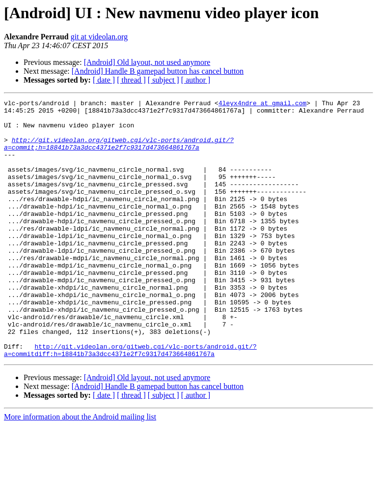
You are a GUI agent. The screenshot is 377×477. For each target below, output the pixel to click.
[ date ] (104, 80)
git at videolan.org (99, 36)
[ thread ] (131, 80)
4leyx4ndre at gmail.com (262, 104)
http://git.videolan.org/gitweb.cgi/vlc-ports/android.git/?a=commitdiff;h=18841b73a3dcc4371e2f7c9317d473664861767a (130, 401)
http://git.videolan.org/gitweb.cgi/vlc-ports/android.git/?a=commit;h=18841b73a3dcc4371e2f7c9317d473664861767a (119, 153)
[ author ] (196, 80)
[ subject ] (163, 80)
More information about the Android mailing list (80, 468)
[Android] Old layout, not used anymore (147, 62)
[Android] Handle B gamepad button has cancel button (158, 71)
